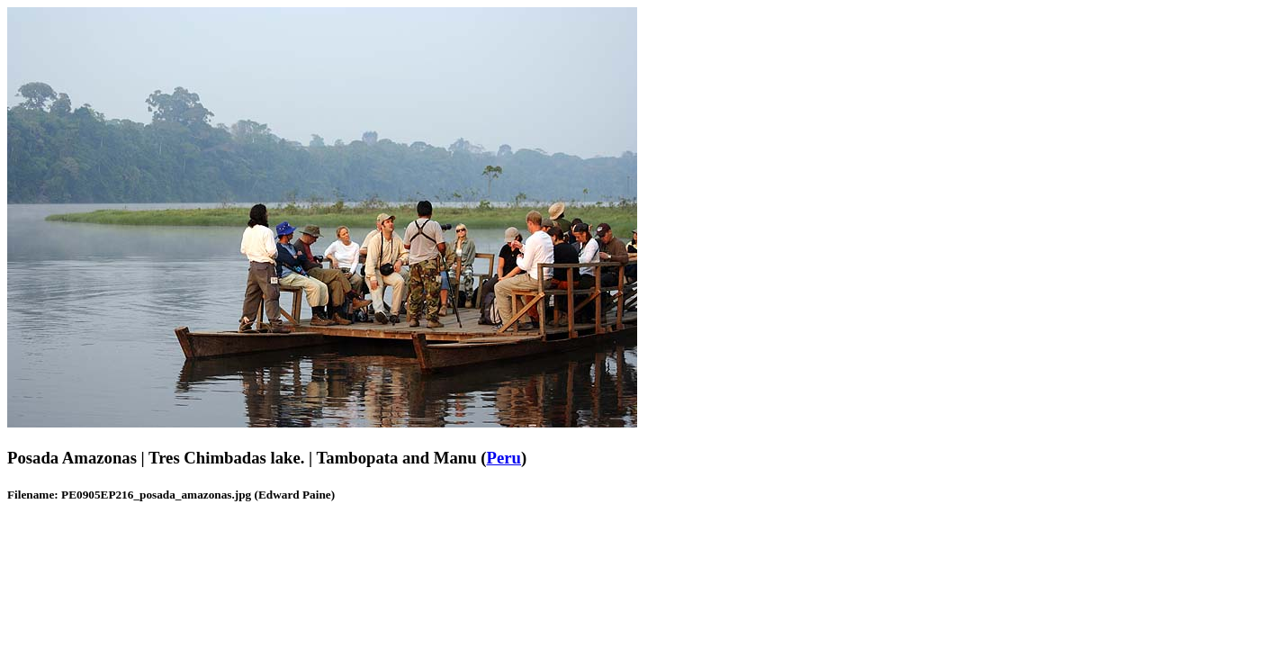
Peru (504, 457)
